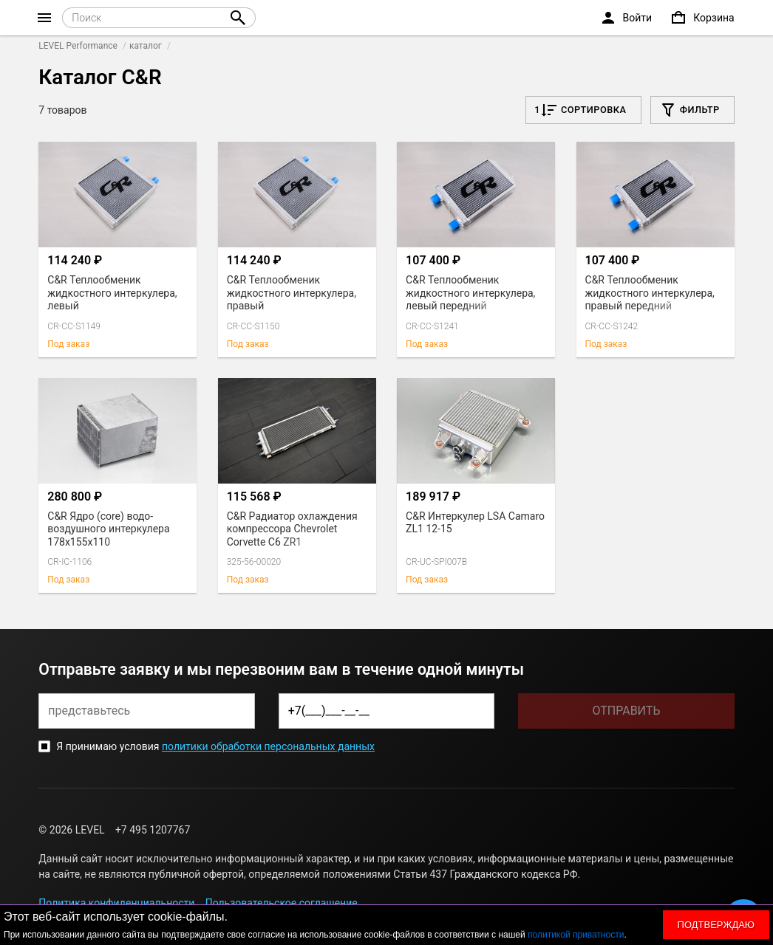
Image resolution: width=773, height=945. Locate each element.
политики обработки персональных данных (268, 746)
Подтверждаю (716, 924)
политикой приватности (576, 934)
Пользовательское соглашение (281, 903)
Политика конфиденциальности (116, 903)
